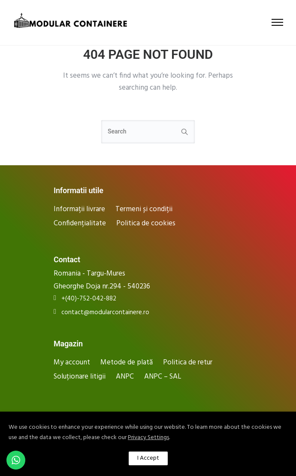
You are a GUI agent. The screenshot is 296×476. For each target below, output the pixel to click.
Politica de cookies (145, 223)
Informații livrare (79, 209)
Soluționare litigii (80, 376)
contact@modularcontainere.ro (105, 312)
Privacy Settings (148, 438)
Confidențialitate (80, 223)
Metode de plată (126, 362)
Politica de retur (187, 362)
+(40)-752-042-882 (88, 299)
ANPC (125, 376)
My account (72, 362)
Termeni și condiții (143, 209)
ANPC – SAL (162, 376)
